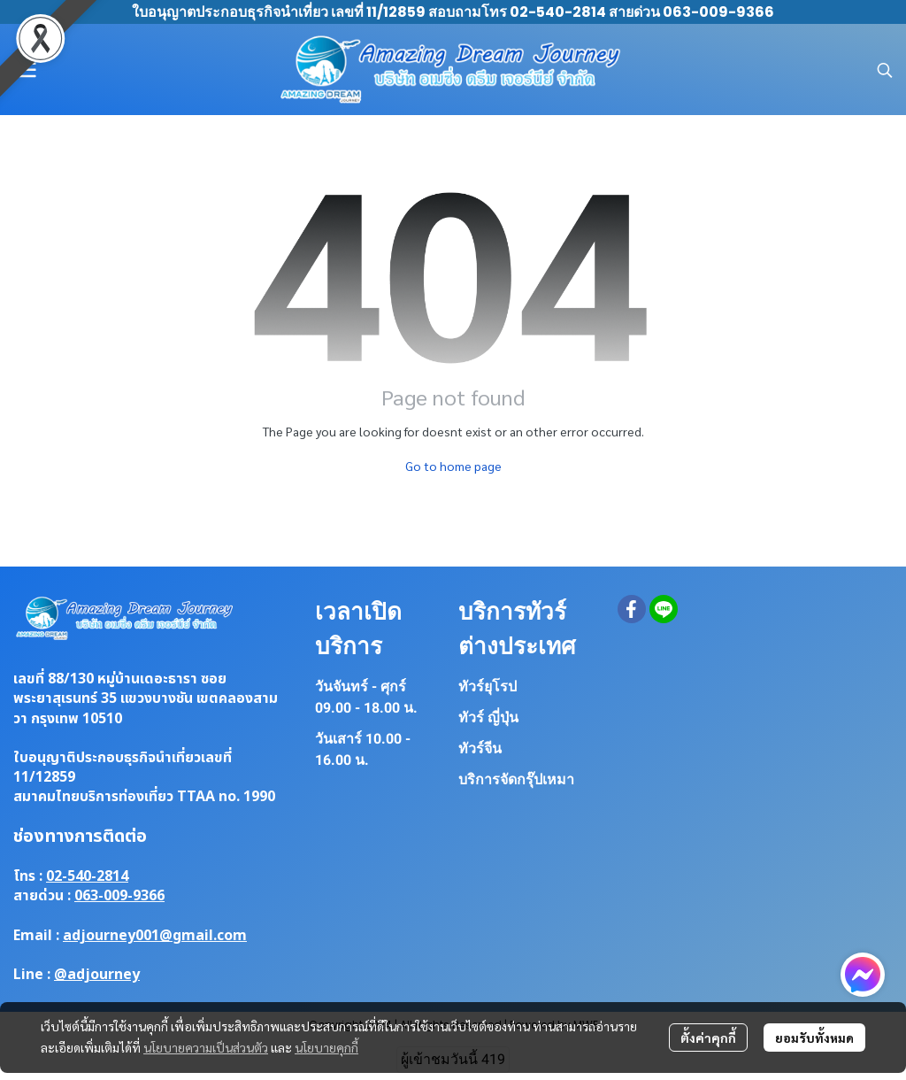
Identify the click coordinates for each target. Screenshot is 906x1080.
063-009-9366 (119, 895)
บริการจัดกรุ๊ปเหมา (516, 779)
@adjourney (97, 974)
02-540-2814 (87, 876)
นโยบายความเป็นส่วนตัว (205, 1047)
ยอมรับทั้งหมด (814, 1037)
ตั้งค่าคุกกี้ (708, 1037)
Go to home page (453, 466)
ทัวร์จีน (480, 748)
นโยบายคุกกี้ (326, 1047)
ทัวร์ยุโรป (487, 686)
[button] (884, 70)
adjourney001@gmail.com (155, 935)
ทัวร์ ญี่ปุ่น (488, 717)
